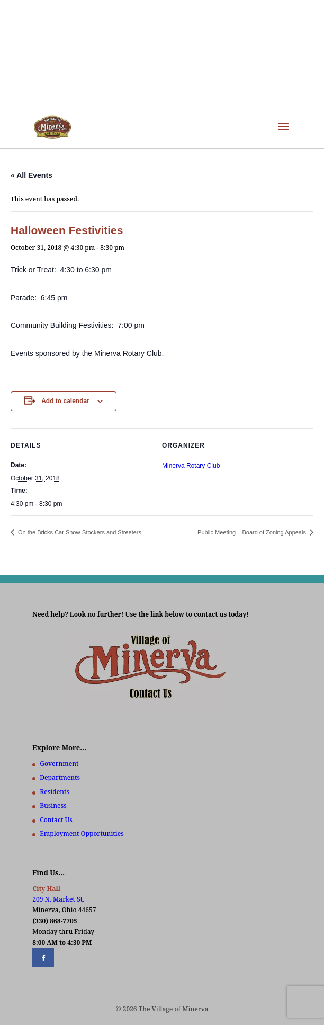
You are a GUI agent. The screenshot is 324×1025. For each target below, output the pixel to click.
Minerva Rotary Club (191, 465)
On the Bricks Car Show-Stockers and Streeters (78, 532)
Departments (60, 777)
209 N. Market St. (58, 899)
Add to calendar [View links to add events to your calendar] (65, 401)
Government (59, 763)
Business (53, 805)
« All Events (31, 175)
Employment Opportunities (82, 833)
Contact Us (56, 819)
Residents (54, 791)
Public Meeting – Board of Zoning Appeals (252, 532)
